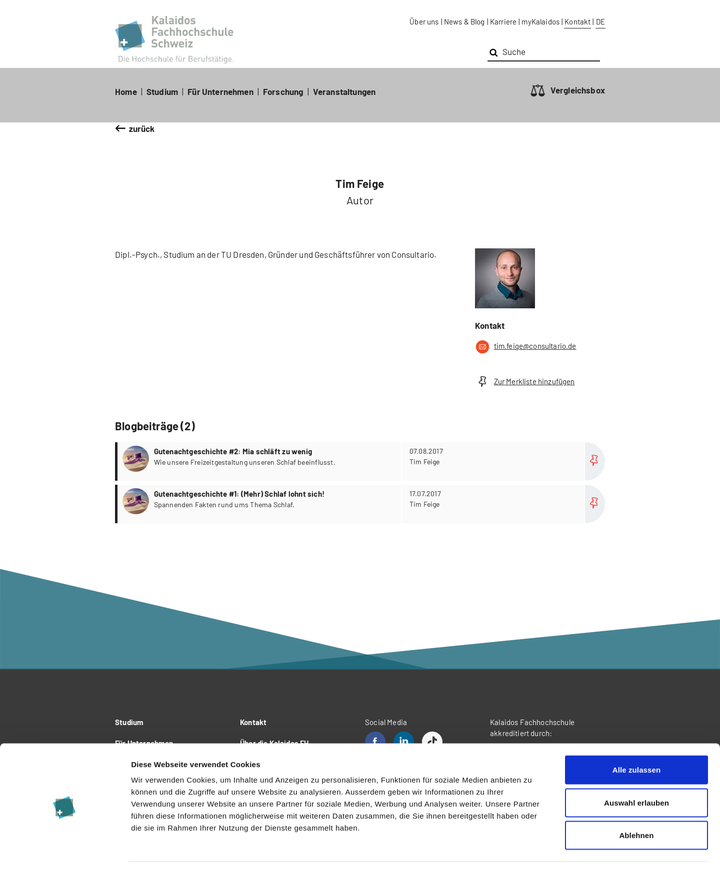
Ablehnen (636, 804)
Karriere (503, 21)
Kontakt (577, 21)
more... (361, 461)
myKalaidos (541, 21)
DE (600, 21)
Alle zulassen (636, 739)
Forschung (283, 91)
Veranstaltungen (344, 91)
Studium (162, 91)
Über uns (424, 21)
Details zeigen (531, 850)
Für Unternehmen (221, 91)
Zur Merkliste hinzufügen (525, 381)
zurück (142, 128)
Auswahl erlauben (636, 772)
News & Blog (464, 21)
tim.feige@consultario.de (525, 346)
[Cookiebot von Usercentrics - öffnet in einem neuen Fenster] (64, 850)
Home (126, 91)
